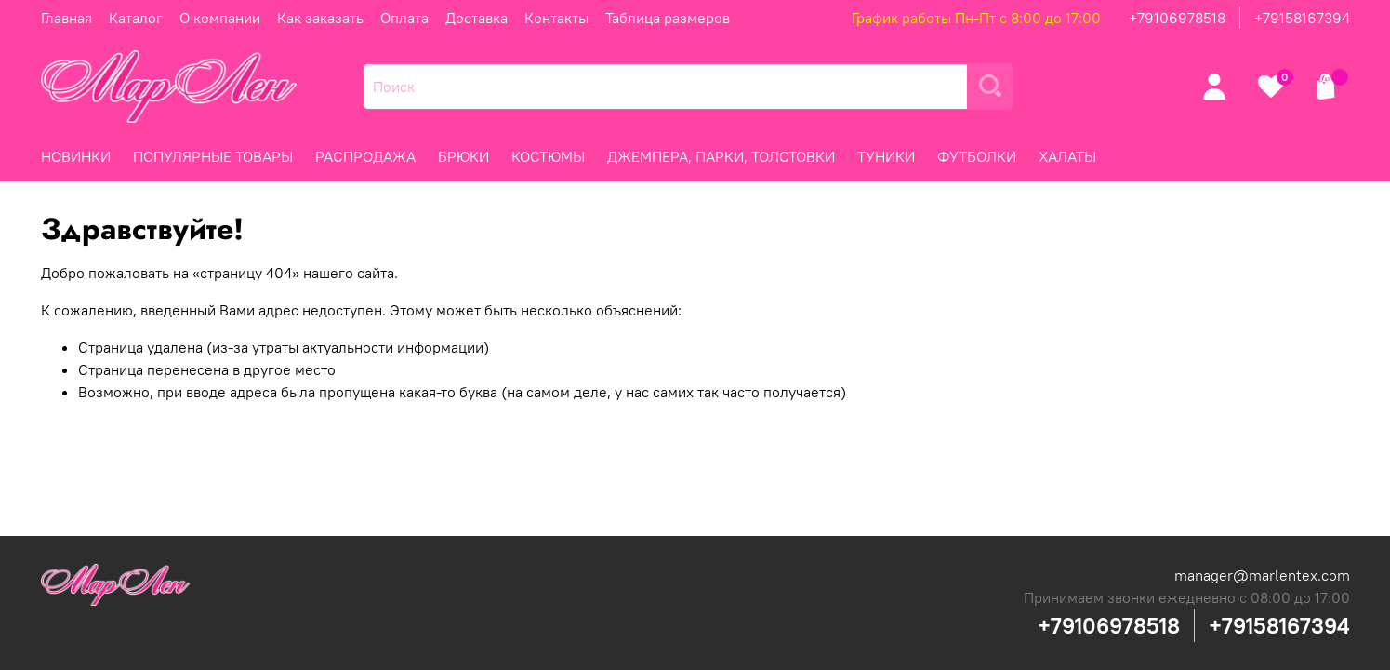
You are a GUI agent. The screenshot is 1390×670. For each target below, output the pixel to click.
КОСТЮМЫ (548, 156)
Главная (66, 17)
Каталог (136, 17)
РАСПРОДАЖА (365, 156)
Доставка (476, 17)
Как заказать (320, 17)
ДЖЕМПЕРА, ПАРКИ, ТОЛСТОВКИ (721, 156)
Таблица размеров (667, 17)
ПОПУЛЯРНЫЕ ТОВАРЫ (213, 156)
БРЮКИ (463, 156)
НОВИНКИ (76, 156)
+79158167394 (1302, 17)
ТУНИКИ (886, 156)
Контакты (556, 17)
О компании (219, 17)
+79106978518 (1177, 17)
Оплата (404, 17)
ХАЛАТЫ (1067, 156)
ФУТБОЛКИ (976, 156)
